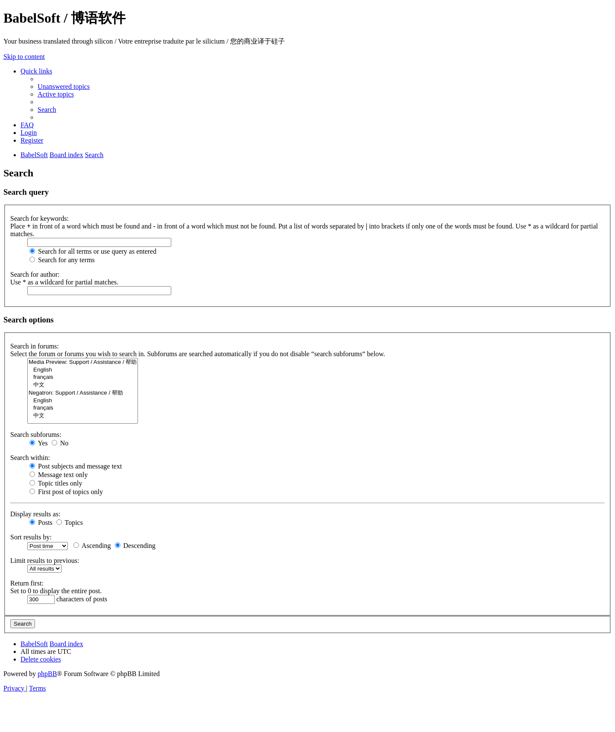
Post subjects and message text (75, 466)
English (83, 370)
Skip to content (24, 56)
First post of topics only (66, 491)
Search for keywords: (39, 218)
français (83, 377)
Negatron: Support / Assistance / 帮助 (83, 393)
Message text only (58, 474)
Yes (38, 443)
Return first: (27, 583)
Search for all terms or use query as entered (92, 251)
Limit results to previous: (44, 560)
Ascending (92, 545)
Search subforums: (36, 434)
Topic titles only (55, 483)
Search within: (30, 457)
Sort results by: (31, 537)
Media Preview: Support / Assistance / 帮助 (83, 362)
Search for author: (35, 274)
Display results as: (35, 514)
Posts (41, 522)
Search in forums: (34, 346)
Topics (69, 522)
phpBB (47, 673)
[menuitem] (64, 86)
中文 (83, 385)
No (60, 443)
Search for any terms (62, 260)
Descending (135, 545)
